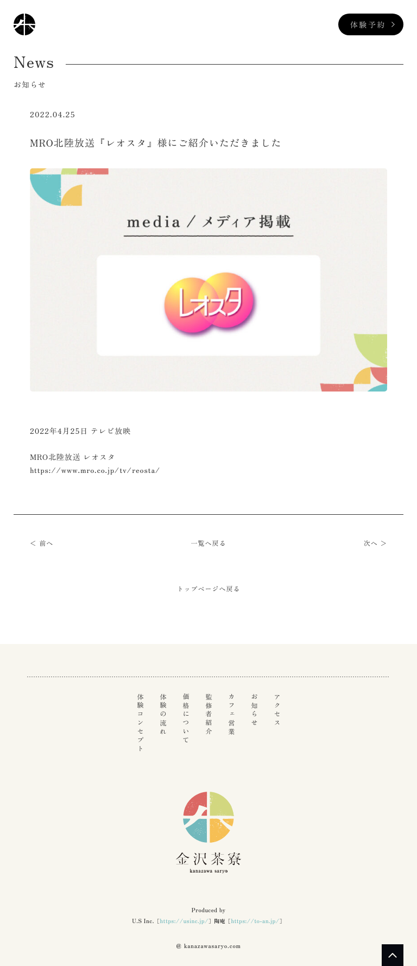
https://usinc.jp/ (184, 921)
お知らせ (254, 710)
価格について (185, 719)
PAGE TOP (392, 955)
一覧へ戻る (208, 542)
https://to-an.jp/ (255, 921)
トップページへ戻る (209, 588)
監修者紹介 (208, 714)
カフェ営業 (231, 714)
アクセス (277, 710)
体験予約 (368, 24)
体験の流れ (163, 714)
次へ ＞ (375, 542)
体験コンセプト (140, 723)
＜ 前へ (41, 542)
